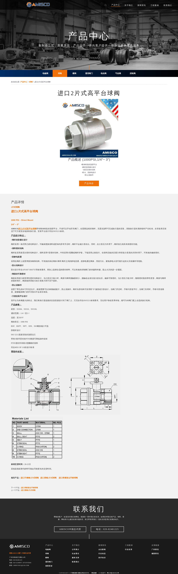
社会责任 (75, 553)
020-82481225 (17, 560)
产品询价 (89, 184)
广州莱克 (155, 549)
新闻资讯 (102, 545)
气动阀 (118, 73)
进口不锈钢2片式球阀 (30, 478)
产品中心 (23, 82)
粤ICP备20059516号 (114, 572)
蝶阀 (74, 73)
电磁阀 (45, 73)
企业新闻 (102, 549)
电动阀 (103, 73)
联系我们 (75, 561)
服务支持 (75, 557)
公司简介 (75, 549)
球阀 (60, 73)
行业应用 (128, 549)
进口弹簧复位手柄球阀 (68, 478)
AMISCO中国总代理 (68, 529)
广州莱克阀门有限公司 (75, 572)
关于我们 (76, 545)
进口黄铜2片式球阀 (48, 478)
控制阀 (133, 73)
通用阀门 (89, 73)
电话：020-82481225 (109, 529)
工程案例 (129, 545)
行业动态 (102, 553)
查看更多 (49, 566)
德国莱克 (155, 553)
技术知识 (102, 557)
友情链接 (155, 545)
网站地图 (94, 572)
